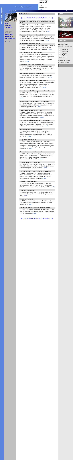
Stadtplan (8, 36)
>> (69, 62)
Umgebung (65, 51)
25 (27, 18)
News (6, 23)
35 (47, 18)
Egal (63, 55)
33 (43, 18)
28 (33, 18)
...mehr (41, 9)
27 (31, 18)
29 (35, 18)
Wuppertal (65, 49)
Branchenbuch (10, 38)
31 (39, 18)
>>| (52, 18)
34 (45, 18)
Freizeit (7, 42)
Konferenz (8, 27)
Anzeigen (8, 25)
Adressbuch (9, 34)
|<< (22, 18)
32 (41, 18)
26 (29, 18)
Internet (64, 53)
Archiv (21, 14)
